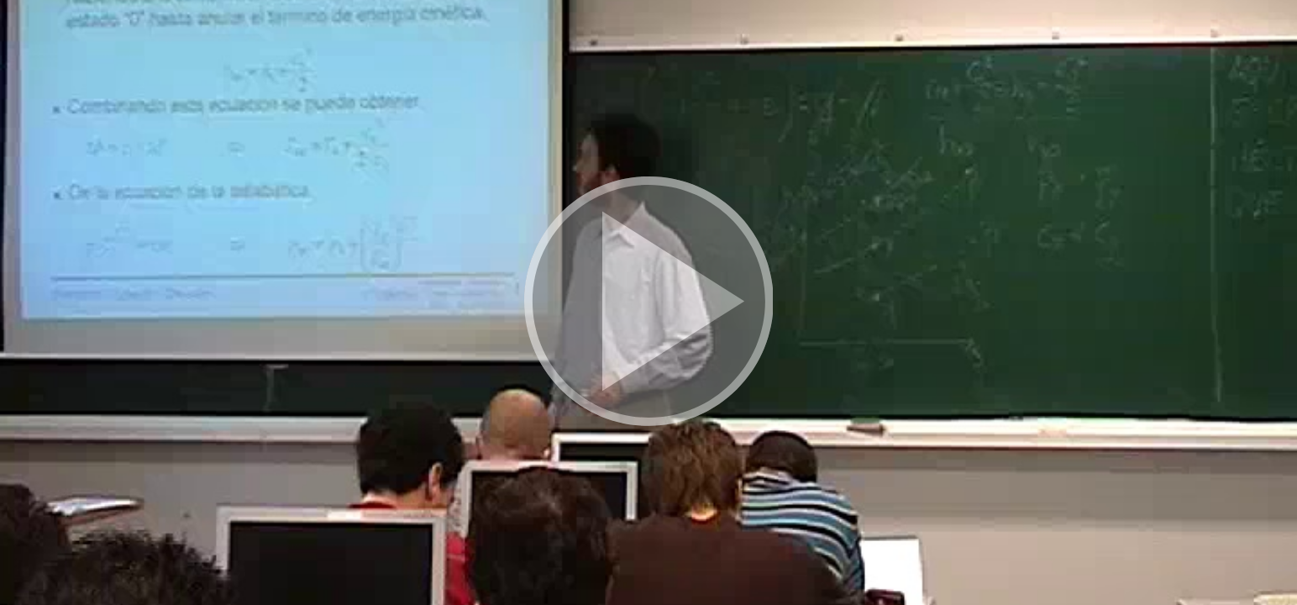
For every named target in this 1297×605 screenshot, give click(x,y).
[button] (648, 302)
